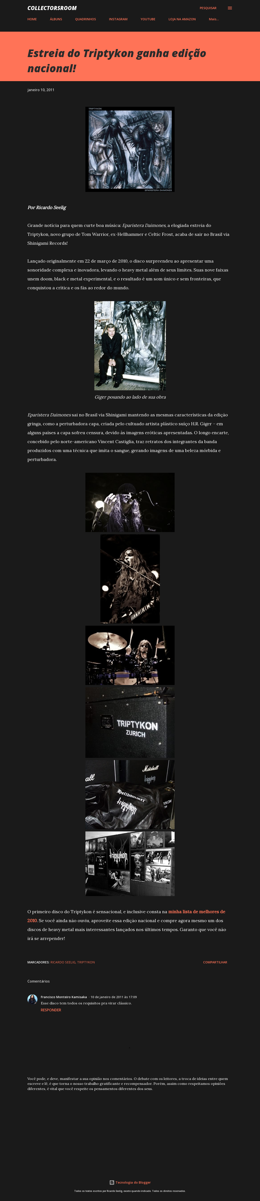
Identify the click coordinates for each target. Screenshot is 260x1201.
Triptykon (86, 962)
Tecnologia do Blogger (130, 1182)
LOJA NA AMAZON (182, 19)
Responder (51, 1010)
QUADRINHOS (85, 19)
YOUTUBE (148, 19)
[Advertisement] (130, 1129)
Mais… (214, 19)
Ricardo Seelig (62, 962)
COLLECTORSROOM (52, 8)
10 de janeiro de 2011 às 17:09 (114, 997)
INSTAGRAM (118, 19)
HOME (32, 19)
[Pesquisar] (208, 8)
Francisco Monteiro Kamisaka (64, 997)
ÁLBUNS (56, 19)
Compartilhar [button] (215, 962)
